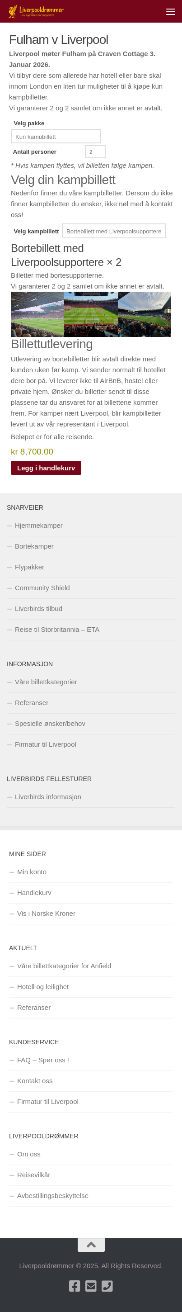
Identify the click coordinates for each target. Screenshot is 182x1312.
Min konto (32, 872)
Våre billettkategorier (46, 682)
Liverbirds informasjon (48, 796)
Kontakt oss (34, 1081)
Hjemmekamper (39, 525)
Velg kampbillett (36, 231)
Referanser (31, 702)
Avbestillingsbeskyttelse (53, 1195)
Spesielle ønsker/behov (50, 723)
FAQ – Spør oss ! (43, 1060)
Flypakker (29, 567)
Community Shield (42, 588)
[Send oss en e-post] (91, 1286)
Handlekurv (34, 892)
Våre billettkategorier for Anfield (64, 966)
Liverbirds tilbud (38, 608)
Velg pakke (29, 123)
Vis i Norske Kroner (46, 913)
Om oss (29, 1154)
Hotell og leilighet (43, 986)
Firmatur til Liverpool (45, 744)
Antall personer (34, 151)
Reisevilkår (33, 1175)
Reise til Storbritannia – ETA (57, 629)
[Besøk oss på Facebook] (75, 1286)
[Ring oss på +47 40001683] (107, 1286)
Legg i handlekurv (46, 468)
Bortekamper (34, 546)
